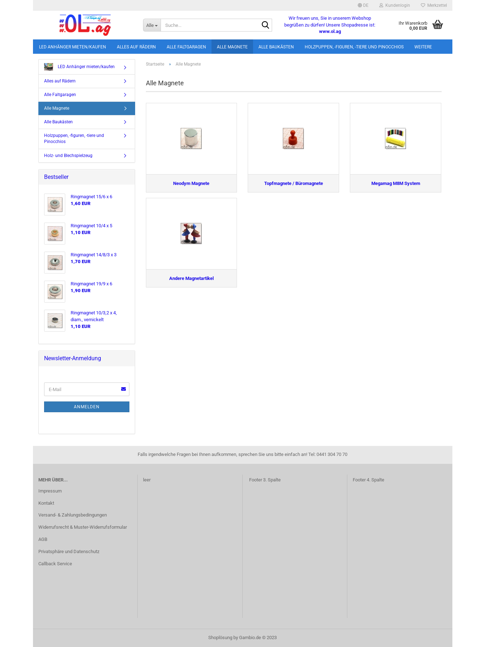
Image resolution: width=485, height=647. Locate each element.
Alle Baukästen (276, 46)
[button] (363, 5)
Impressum (50, 491)
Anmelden (87, 406)
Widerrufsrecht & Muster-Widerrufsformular (82, 527)
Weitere (423, 46)
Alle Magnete (232, 46)
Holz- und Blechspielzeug (68, 155)
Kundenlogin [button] (394, 5)
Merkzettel (434, 5)
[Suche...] (152, 25)
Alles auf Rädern (136, 46)
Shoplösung (220, 637)
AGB (42, 539)
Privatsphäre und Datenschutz (68, 551)
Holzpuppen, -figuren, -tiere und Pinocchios (354, 46)
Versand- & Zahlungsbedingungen (72, 515)
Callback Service (55, 563)
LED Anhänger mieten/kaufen (72, 46)
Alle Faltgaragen (186, 46)
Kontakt (46, 503)
